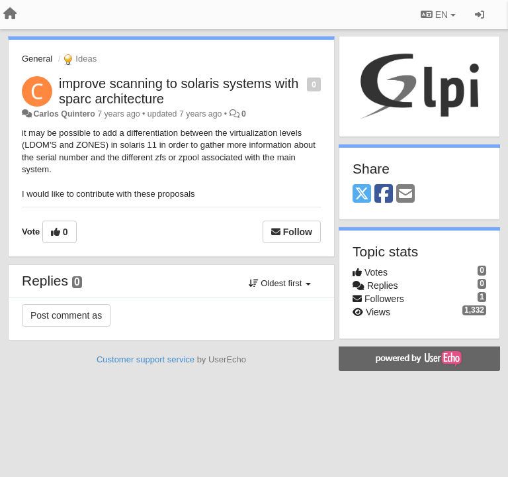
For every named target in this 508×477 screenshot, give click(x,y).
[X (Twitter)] (362, 194)
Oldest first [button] (280, 283)
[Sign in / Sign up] (479, 14)
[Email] (405, 194)
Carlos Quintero (64, 114)
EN (438, 14)
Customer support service (145, 359)
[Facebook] (383, 194)
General (37, 59)
